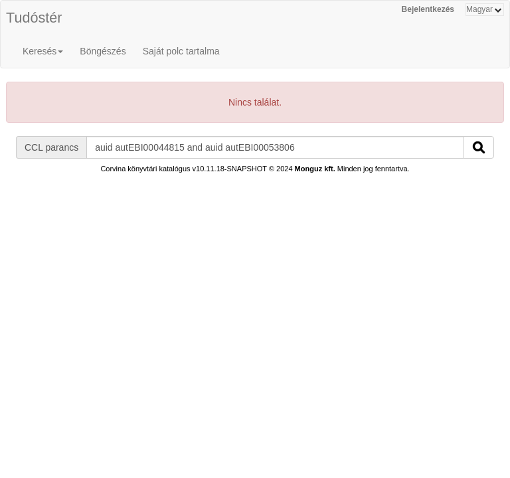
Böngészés (103, 51)
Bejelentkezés (428, 9)
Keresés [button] (43, 51)
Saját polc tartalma (181, 51)
